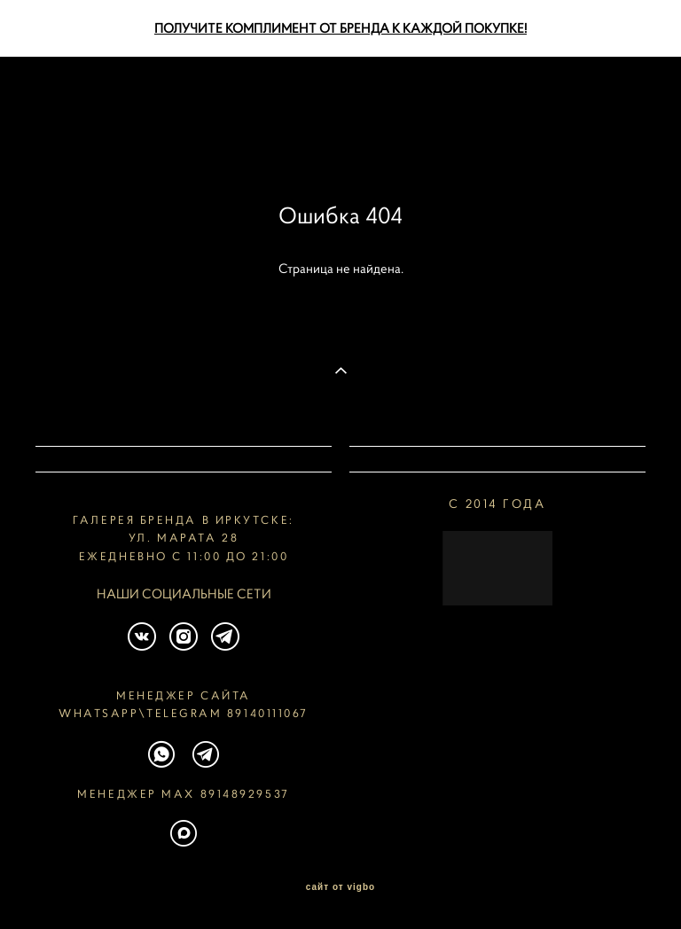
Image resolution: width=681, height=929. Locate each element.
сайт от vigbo (340, 887)
